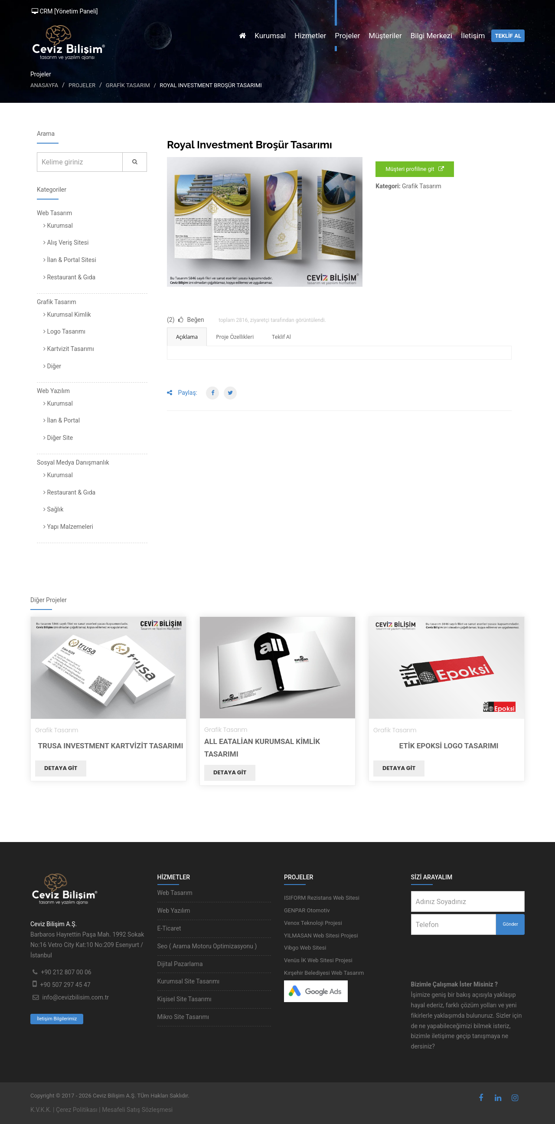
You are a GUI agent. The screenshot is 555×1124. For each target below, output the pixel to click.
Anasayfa (44, 85)
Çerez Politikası (77, 1109)
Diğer (52, 366)
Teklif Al (281, 337)
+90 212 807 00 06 (66, 972)
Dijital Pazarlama (180, 963)
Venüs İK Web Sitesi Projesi (318, 960)
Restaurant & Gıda (69, 277)
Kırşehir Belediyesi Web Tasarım (324, 973)
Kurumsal (270, 35)
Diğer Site (58, 437)
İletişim (473, 35)
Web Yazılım (53, 390)
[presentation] (468, 952)
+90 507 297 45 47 (65, 984)
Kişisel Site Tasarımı (184, 999)
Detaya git (60, 768)
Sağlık (53, 509)
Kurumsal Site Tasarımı (188, 981)
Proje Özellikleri (235, 337)
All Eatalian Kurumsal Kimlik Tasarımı (262, 747)
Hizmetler (310, 35)
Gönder (510, 924)
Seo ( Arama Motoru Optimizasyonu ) (207, 946)
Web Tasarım (54, 213)
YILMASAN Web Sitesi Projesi (321, 935)
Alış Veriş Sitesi (65, 242)
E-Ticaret (169, 928)
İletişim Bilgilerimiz (57, 1019)
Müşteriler (385, 35)
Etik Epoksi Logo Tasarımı (448, 745)
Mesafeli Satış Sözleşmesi (137, 1109)
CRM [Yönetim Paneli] (65, 11)
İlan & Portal (61, 420)
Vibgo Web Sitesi (305, 947)
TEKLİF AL (508, 36)
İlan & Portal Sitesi (69, 259)
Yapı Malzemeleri (68, 526)
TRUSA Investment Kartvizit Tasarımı (110, 745)
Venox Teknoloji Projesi (313, 923)
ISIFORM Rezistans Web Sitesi (321, 898)
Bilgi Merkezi (431, 35)
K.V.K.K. (41, 1109)
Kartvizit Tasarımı (68, 348)
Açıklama (187, 337)
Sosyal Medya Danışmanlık (73, 462)
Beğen (191, 319)
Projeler (347, 35)
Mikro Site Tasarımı (183, 1016)
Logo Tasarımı (64, 331)
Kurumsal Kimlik (67, 314)
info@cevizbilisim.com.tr (75, 997)
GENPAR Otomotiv (307, 910)
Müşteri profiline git (414, 169)
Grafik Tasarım (128, 85)
